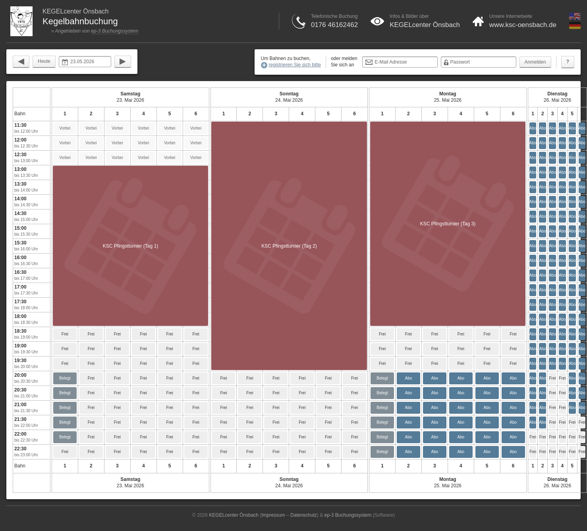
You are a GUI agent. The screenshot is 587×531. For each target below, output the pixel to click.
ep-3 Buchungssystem (114, 31)
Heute (44, 61)
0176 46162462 (334, 25)
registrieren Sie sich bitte (295, 65)
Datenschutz (303, 515)
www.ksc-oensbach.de (522, 25)
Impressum (273, 515)
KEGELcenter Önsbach (425, 25)
